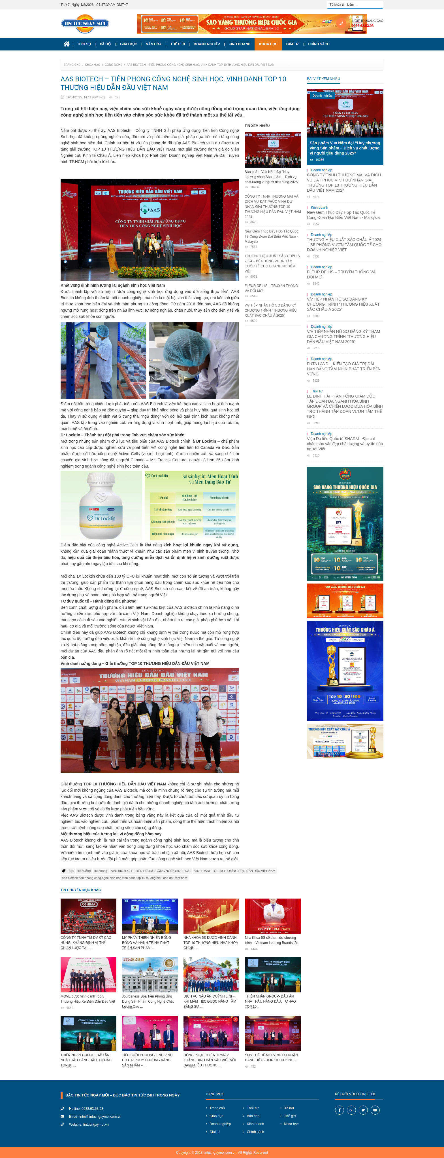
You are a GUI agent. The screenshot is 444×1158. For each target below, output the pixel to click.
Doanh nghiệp (207, 44)
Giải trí (293, 44)
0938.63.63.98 (363, 26)
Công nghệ (113, 64)
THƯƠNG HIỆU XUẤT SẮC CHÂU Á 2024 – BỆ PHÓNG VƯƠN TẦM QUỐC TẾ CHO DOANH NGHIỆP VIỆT (273, 266)
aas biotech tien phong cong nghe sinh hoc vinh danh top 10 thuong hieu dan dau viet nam (124, 878)
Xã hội (105, 44)
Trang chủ (72, 64)
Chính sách (318, 44)
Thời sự (84, 44)
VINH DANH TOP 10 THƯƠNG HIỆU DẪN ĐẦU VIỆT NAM (234, 870)
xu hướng (84, 870)
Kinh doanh (240, 44)
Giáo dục (128, 44)
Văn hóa (154, 44)
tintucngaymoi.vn (96, 1125)
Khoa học (268, 44)
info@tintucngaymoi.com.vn (100, 1117)
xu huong (100, 870)
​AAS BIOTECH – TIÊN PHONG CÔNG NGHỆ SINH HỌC (151, 870)
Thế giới (177, 44)
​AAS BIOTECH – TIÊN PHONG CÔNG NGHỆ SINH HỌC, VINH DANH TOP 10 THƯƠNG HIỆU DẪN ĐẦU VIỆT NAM (200, 64)
